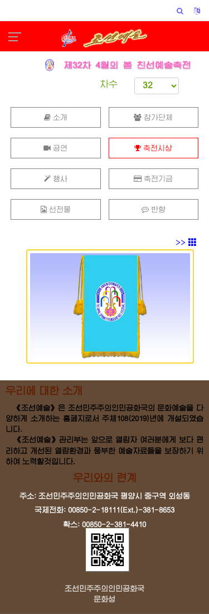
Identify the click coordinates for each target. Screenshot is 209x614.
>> (186, 242)
